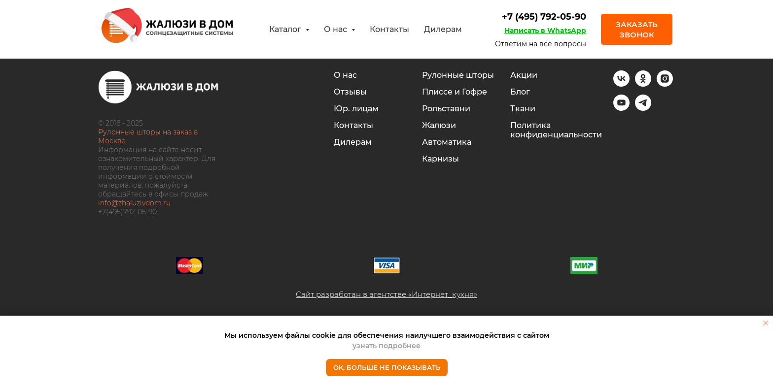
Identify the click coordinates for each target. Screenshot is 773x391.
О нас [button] (336, 29)
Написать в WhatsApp (545, 30)
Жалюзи (439, 125)
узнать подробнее (386, 345)
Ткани (522, 108)
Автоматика (446, 142)
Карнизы (440, 158)
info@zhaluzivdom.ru (134, 202)
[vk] (621, 84)
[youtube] (621, 108)
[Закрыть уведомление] (766, 323)
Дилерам (443, 29)
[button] (636, 29)
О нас (345, 75)
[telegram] (643, 108)
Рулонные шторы (458, 75)
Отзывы (350, 92)
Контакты (389, 29)
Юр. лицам (356, 108)
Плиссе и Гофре (454, 92)
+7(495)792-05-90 (127, 211)
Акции (523, 75)
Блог (520, 92)
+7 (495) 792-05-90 (544, 16)
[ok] (643, 84)
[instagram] (665, 84)
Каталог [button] (286, 29)
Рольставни (446, 108)
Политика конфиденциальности (556, 130)
